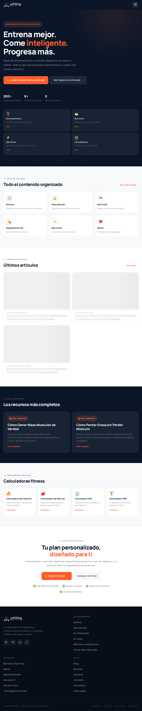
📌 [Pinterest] (26, 642)
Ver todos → (132, 265)
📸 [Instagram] (6, 642)
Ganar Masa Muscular (85, 649)
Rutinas (77, 622)
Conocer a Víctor (87, 575)
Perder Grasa (10, 685)
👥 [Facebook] (20, 642)
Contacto (79, 680)
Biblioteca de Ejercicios (86, 644)
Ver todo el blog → (129, 185)
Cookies (108, 706)
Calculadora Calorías (15, 691)
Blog (76, 663)
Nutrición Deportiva (13, 663)
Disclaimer (133, 706)
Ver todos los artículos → (68, 80)
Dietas (6, 669)
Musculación (80, 627)
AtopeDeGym (11, 706)
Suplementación (12, 674)
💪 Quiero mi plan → (56, 575)
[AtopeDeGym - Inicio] (12, 623)
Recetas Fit (9, 680)
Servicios (78, 669)
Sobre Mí (78, 674)
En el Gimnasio (81, 633)
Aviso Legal (80, 691)
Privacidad (79, 685)
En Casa (78, 638)
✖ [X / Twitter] (13, 642)
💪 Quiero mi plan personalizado (26, 80)
